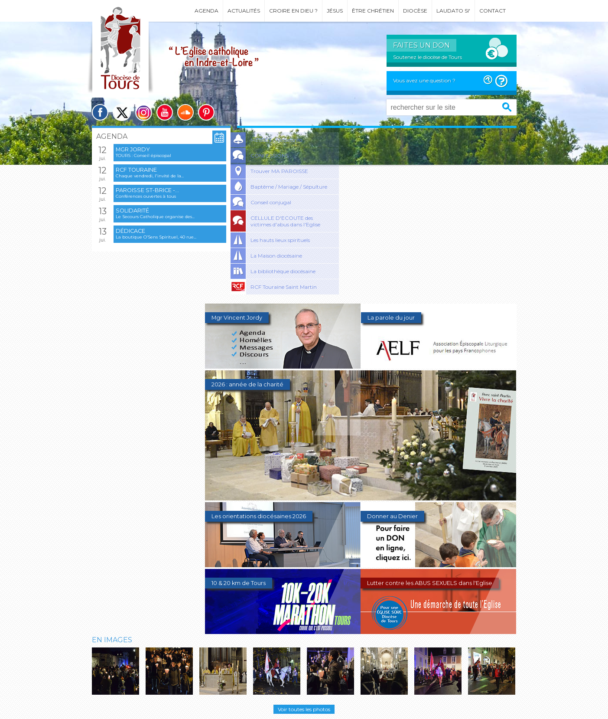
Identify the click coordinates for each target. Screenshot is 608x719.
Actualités (244, 10)
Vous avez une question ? (424, 80)
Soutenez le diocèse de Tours (427, 57)
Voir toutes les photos (304, 709)
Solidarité (132, 210)
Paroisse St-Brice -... (147, 190)
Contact (492, 10)
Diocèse (415, 10)
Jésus (335, 10)
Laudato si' (453, 10)
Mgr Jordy (133, 149)
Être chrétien (373, 10)
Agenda (206, 10)
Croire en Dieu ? (293, 10)
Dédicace (130, 231)
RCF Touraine (136, 170)
